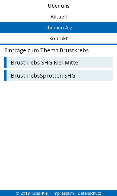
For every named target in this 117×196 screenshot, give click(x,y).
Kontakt (58, 38)
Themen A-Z (59, 27)
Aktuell (58, 16)
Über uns (58, 5)
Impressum (63, 193)
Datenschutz (89, 193)
